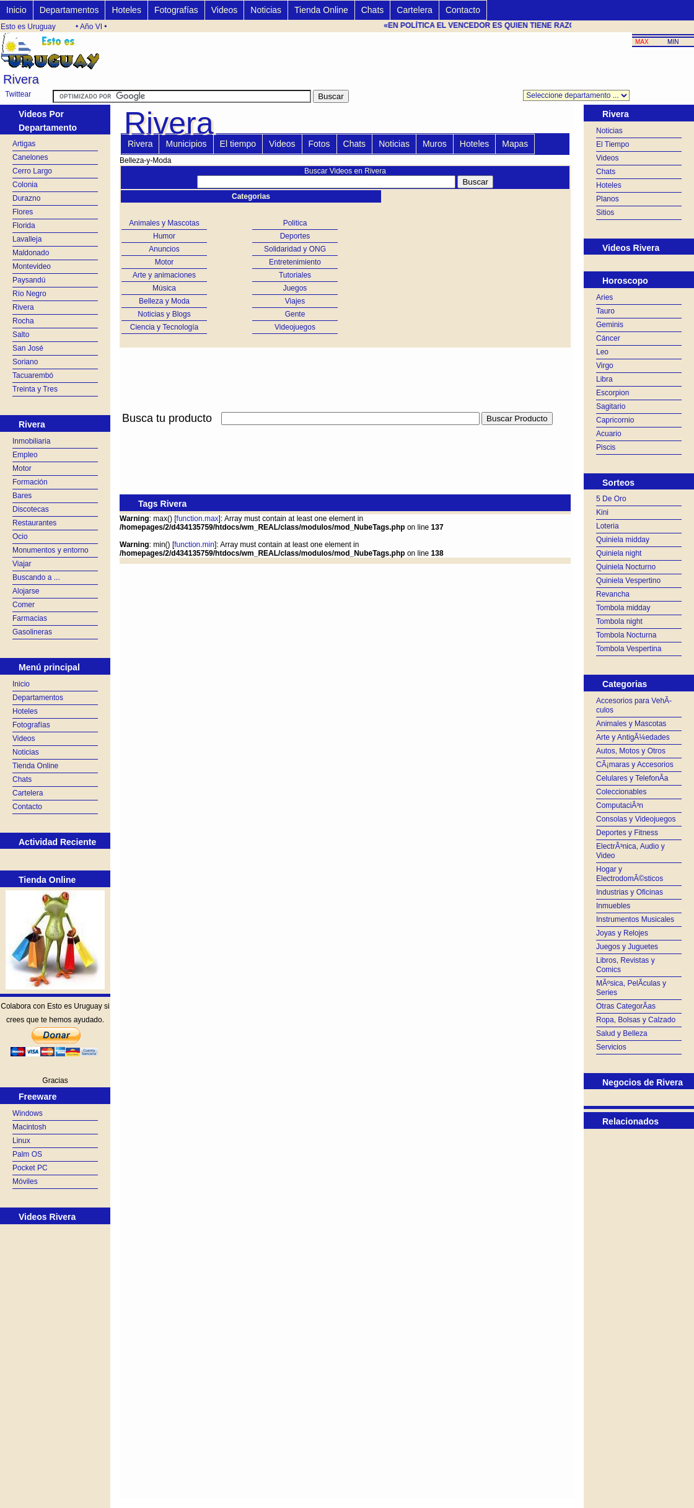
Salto (20, 334)
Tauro (605, 311)
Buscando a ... (36, 577)
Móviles (25, 1181)
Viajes (295, 301)
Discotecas (30, 509)
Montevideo (31, 266)
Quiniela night (618, 553)
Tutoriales (295, 275)
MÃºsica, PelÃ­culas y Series (631, 988)
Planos (607, 199)
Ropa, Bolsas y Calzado (635, 1019)
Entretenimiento (295, 262)
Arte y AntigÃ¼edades (633, 737)
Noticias (265, 10)
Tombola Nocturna (626, 635)
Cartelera (415, 10)
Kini (602, 512)
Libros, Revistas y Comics (625, 965)
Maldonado (30, 252)
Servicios (611, 1047)
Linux (21, 1140)
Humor (164, 236)
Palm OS (27, 1154)
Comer (23, 604)
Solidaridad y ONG (295, 249)
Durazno (26, 198)
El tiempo (238, 144)
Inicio (16, 10)
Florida (23, 225)
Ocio (20, 536)
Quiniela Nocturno (626, 567)
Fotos (319, 144)
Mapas (515, 144)
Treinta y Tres (35, 389)
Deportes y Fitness (627, 832)
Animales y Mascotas (164, 223)
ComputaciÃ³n (619, 805)
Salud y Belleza (622, 1033)
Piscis (605, 447)
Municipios (185, 144)
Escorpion (612, 392)
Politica (295, 223)
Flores (22, 212)
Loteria (607, 526)
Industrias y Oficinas (629, 892)
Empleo (25, 454)
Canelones (30, 157)
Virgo (604, 365)
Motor (22, 468)
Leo (602, 352)
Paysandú (28, 280)
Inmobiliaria (31, 441)
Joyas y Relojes (622, 933)
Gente (295, 314)
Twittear (18, 94)
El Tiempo (612, 144)
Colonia (25, 184)
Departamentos (69, 10)
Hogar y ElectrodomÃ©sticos (629, 874)
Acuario (609, 433)
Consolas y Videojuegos (636, 819)
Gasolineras (32, 632)
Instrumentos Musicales (635, 919)
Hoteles (126, 10)
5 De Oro (611, 498)
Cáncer (608, 338)
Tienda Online (321, 10)
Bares (22, 495)
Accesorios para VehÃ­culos (634, 705)
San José (27, 348)
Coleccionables (621, 791)
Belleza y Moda (164, 301)
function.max (198, 518)
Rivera (23, 307)
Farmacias (29, 618)
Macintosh (29, 1127)
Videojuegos (295, 327)
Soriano (25, 361)
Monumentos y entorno (50, 550)
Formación (30, 482)
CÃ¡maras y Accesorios (635, 764)
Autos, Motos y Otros (630, 751)
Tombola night (619, 621)
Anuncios (164, 249)
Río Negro (29, 293)
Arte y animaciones (164, 275)
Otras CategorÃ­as (626, 1006)
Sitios (605, 212)
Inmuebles (613, 905)
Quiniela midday (622, 539)
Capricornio (615, 420)
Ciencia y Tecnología (164, 327)
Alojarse (25, 591)
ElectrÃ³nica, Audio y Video (630, 851)
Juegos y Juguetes (627, 946)
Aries (604, 297)
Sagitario (610, 406)
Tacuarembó (32, 375)
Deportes (295, 236)
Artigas (23, 143)
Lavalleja (27, 239)
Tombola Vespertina (628, 648)
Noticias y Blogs (164, 314)
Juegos (295, 288)
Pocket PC (30, 1168)
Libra (604, 379)
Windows (27, 1113)
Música (164, 288)
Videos (224, 10)
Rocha (23, 321)
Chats (372, 10)
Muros (435, 144)
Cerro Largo (32, 171)
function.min (194, 544)
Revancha (613, 594)
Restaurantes (34, 523)
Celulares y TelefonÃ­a (632, 778)
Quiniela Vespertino (628, 580)
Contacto (463, 10)
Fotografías (176, 10)
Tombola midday (623, 607)
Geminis (609, 324)
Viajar (21, 563)
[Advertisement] (345, 432)
